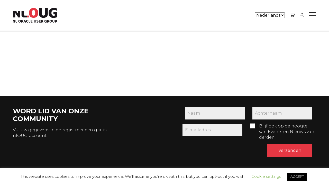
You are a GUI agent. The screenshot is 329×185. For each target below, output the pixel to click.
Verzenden (289, 150)
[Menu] (312, 15)
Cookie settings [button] (266, 176)
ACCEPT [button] (297, 176)
